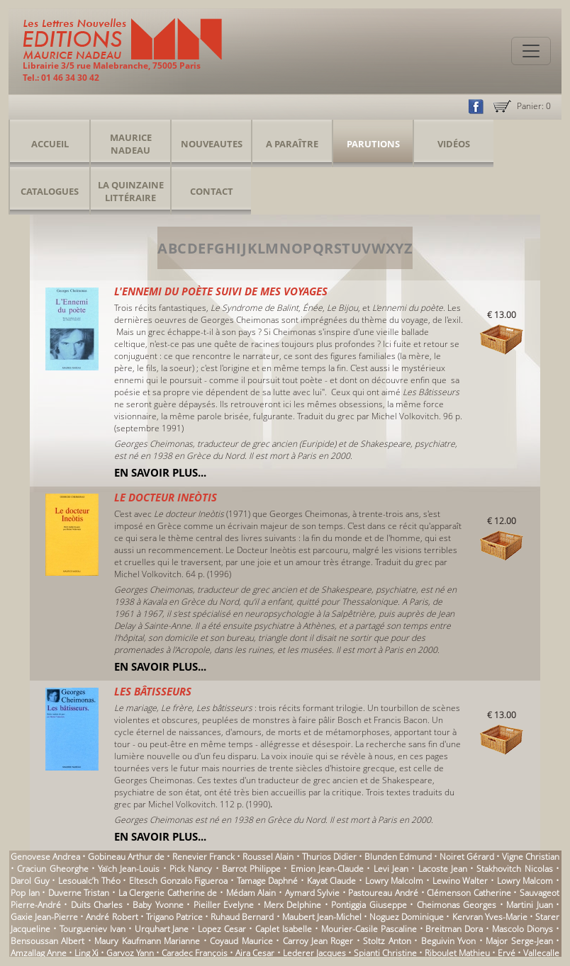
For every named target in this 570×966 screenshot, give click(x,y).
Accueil (50, 143)
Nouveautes (211, 143)
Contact (211, 191)
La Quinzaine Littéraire (131, 191)
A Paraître (292, 143)
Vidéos (453, 143)
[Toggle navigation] (531, 51)
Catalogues (50, 191)
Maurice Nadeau (131, 144)
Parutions (373, 143)
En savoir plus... (160, 472)
